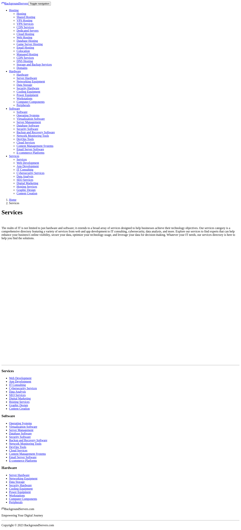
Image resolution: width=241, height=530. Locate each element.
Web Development (28, 162)
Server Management (29, 122)
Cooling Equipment (28, 91)
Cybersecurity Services (30, 173)
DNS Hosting (25, 61)
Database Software (28, 125)
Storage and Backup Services (34, 64)
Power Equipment (27, 95)
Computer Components (31, 101)
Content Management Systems (35, 145)
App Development (28, 166)
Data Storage (24, 84)
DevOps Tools (25, 139)
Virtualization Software (31, 118)
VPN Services (25, 23)
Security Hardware (28, 88)
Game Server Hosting (30, 44)
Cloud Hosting (25, 34)
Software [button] (14, 108)
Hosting (21, 13)
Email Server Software (30, 149)
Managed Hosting (27, 54)
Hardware (22, 74)
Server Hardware (27, 78)
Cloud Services (26, 142)
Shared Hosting (26, 17)
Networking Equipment (31, 81)
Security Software (27, 129)
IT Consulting (25, 169)
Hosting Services (27, 186)
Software (22, 112)
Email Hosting (25, 47)
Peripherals (23, 105)
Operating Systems (28, 115)
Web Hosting (24, 37)
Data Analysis (25, 176)
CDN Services (25, 27)
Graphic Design (26, 190)
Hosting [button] (14, 10)
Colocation (23, 51)
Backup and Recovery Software (36, 132)
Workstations (24, 98)
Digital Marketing (27, 183)
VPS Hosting (24, 20)
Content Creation (27, 193)
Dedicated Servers (28, 30)
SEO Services (25, 179)
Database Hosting (27, 40)
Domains (22, 67)
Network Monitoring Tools (33, 135)
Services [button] (14, 156)
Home (12, 199)
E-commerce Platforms (30, 152)
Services (22, 159)
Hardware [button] (15, 71)
